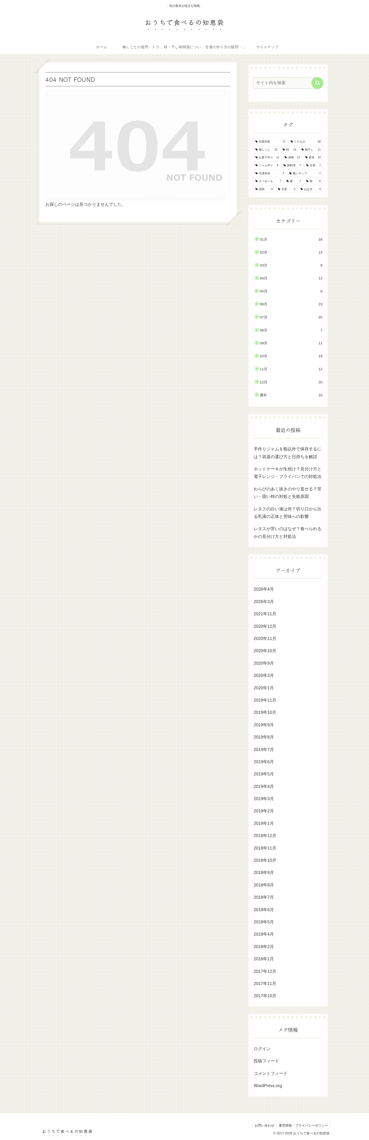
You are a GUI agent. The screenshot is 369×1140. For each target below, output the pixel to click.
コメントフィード (271, 1073)
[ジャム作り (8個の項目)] (267, 165)
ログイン (262, 1048)
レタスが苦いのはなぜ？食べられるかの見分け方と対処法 (287, 532)
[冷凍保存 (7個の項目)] (269, 173)
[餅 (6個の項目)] (313, 181)
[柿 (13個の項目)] (289, 149)
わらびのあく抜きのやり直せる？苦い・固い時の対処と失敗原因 (287, 493)
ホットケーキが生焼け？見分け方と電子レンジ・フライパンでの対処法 (287, 473)
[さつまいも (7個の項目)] (268, 181)
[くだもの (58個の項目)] (306, 141)
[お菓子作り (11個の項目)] (267, 157)
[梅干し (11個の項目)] (311, 149)
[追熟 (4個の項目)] (264, 189)
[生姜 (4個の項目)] (286, 189)
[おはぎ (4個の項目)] (310, 189)
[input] (285, 83)
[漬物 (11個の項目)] (292, 157)
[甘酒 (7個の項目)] (313, 165)
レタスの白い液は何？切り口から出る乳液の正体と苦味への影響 (287, 513)
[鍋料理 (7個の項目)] (292, 165)
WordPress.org (268, 1085)
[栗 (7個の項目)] (293, 181)
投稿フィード (266, 1061)
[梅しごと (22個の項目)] (266, 149)
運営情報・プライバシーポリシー (303, 1125)
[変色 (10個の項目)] (313, 157)
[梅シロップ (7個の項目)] (305, 173)
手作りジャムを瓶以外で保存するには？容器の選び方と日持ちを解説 (287, 453)
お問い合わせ (263, 1125)
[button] (317, 83)
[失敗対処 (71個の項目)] (270, 141)
